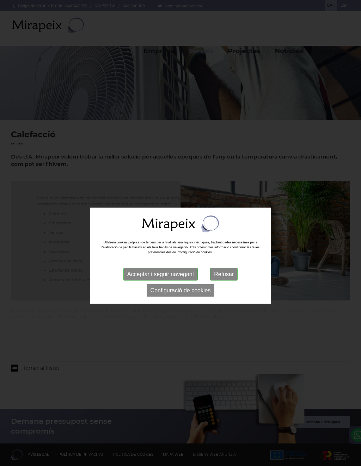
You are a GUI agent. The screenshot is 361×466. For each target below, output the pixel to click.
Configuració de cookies (181, 305)
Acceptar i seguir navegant (160, 289)
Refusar (224, 289)
